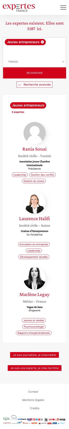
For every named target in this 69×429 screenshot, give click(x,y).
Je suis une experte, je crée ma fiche (34, 368)
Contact (33, 391)
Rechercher (35, 72)
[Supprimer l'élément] (42, 42)
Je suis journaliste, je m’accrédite (34, 355)
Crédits (34, 408)
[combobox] (34, 46)
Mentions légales (33, 400)
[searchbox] (35, 50)
